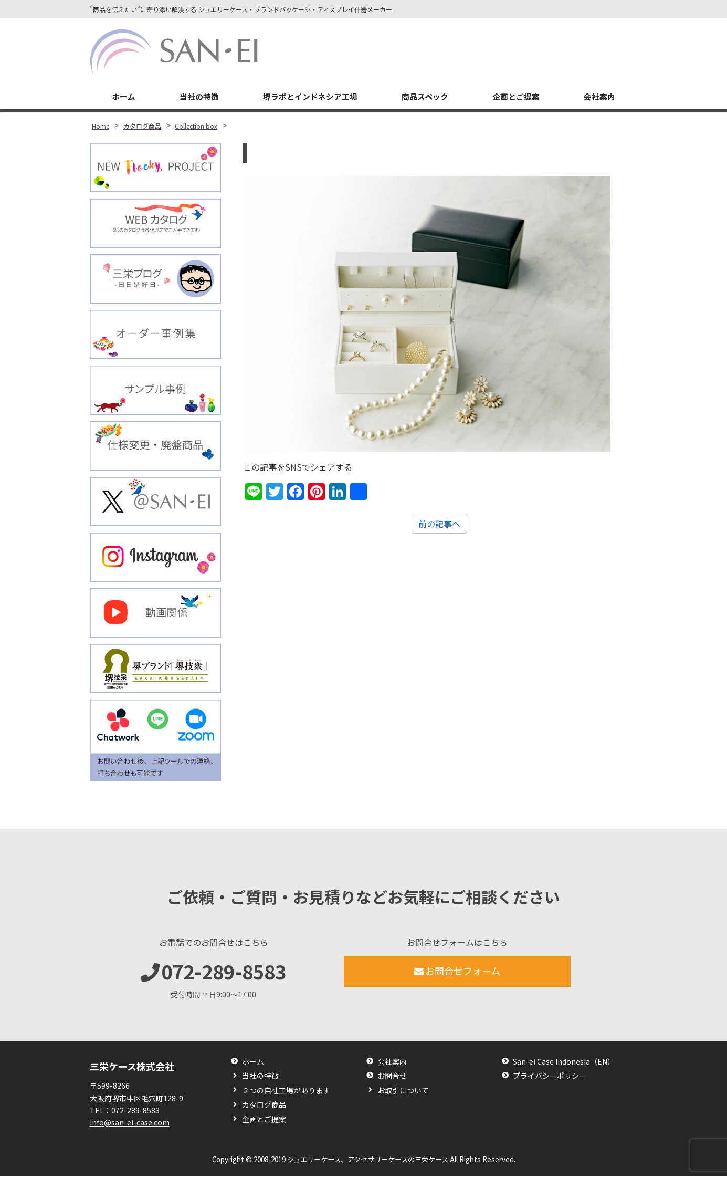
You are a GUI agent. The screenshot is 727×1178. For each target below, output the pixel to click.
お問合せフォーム (457, 972)
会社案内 (600, 97)
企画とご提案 (517, 97)
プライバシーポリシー (549, 1078)
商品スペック (426, 97)
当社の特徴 (197, 97)
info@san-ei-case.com (130, 1124)
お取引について (403, 1092)
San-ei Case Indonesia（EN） (564, 1063)
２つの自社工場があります (286, 1092)
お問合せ (392, 1078)
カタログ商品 (264, 1107)
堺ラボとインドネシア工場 (309, 97)
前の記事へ (439, 525)
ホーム (122, 97)
